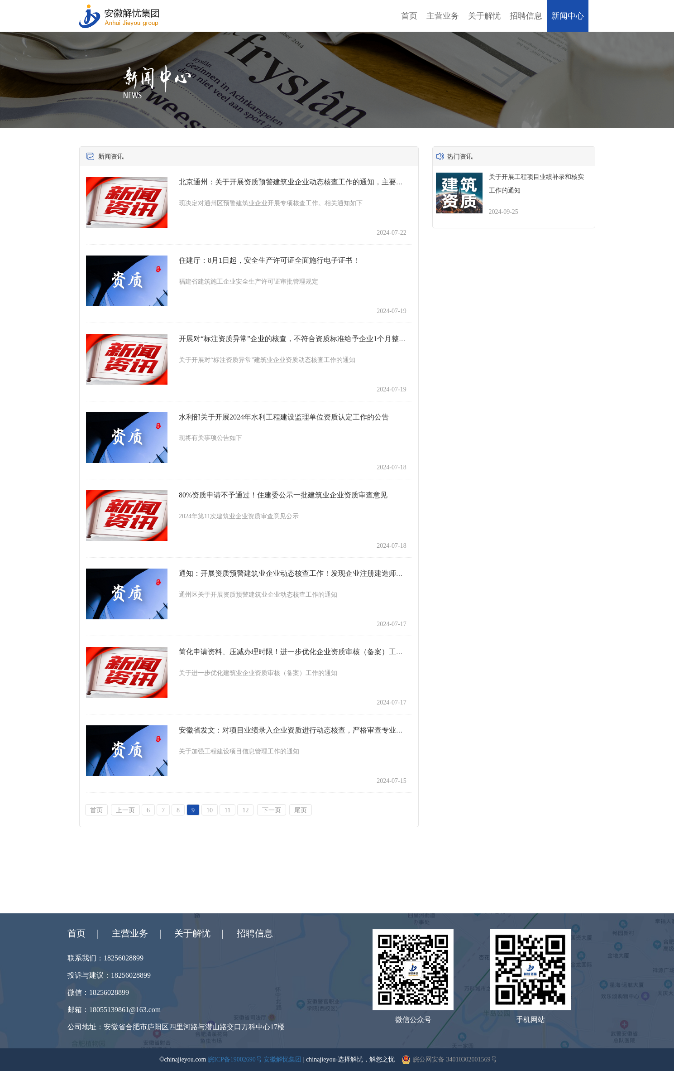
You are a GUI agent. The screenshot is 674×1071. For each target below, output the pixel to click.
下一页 (271, 810)
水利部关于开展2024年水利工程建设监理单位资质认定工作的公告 (284, 417)
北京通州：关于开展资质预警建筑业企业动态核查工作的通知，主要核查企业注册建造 (316, 182)
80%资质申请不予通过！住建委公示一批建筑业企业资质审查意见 (283, 495)
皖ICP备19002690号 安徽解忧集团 (254, 1059)
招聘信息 (526, 15)
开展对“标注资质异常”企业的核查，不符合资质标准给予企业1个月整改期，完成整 (310, 339)
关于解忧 (484, 15)
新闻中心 (567, 15)
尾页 (300, 810)
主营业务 (442, 15)
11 (227, 810)
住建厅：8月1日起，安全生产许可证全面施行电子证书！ (269, 260)
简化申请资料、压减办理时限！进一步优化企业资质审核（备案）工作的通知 (302, 652)
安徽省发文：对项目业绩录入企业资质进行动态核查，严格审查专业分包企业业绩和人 (316, 730)
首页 (409, 15)
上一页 (125, 810)
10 (209, 810)
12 (245, 810)
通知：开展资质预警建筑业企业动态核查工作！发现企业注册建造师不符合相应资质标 (316, 573)
